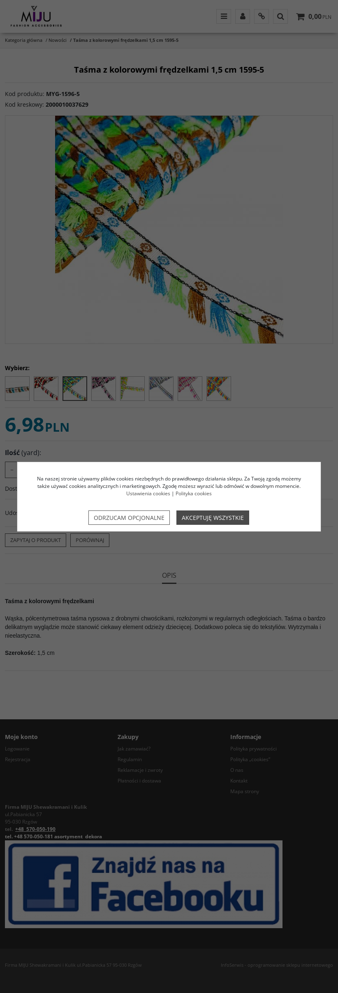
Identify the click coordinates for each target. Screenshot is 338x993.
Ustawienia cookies (148, 493)
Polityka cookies (194, 493)
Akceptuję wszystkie (213, 518)
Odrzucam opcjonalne (129, 518)
